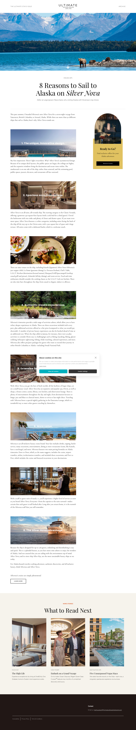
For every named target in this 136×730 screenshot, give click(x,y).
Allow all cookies (53, 371)
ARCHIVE (122, 6)
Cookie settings (83, 371)
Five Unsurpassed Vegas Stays (104, 673)
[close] (95, 357)
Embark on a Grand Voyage (63, 673)
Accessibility (15, 719)
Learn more (42, 366)
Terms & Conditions (37, 719)
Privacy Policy (25, 719)
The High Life (18, 673)
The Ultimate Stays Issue (21, 6)
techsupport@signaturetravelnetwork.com (108, 710)
